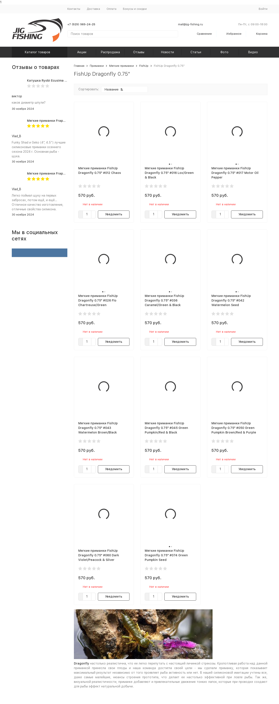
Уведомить (113, 214)
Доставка (93, 8)
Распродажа (110, 52)
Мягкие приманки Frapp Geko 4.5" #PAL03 (60, 173)
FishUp (143, 65)
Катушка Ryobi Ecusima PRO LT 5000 (55, 80)
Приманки (97, 65)
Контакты (73, 8)
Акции (81, 52)
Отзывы (138, 52)
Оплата (111, 8)
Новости (167, 52)
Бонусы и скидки (135, 8)
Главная (79, 65)
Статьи (196, 52)
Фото (224, 52)
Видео (253, 52)
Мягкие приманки (121, 65)
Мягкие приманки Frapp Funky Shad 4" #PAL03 (63, 120)
